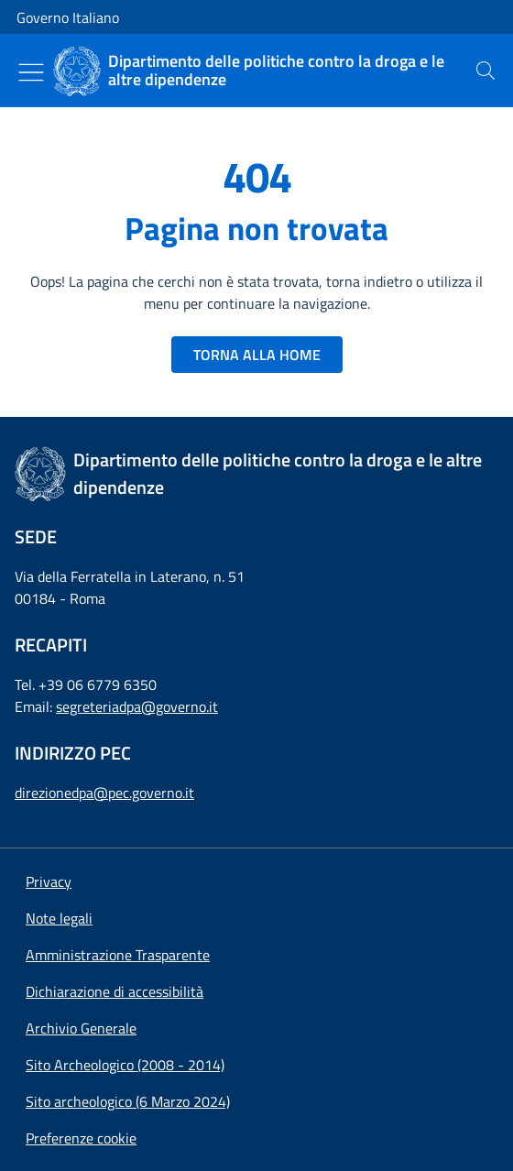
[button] (81, 1138)
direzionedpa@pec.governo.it (104, 793)
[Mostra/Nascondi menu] (31, 72)
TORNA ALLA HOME (257, 355)
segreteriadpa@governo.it (137, 706)
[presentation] (486, 71)
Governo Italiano (67, 17)
